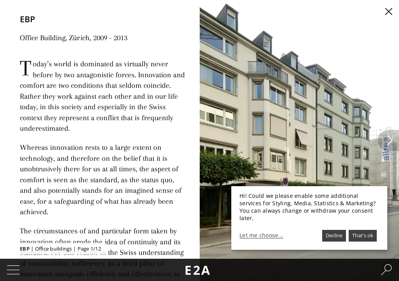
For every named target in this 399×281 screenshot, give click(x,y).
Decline (334, 235)
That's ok (362, 235)
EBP (25, 248)
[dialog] (309, 218)
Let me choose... (261, 235)
